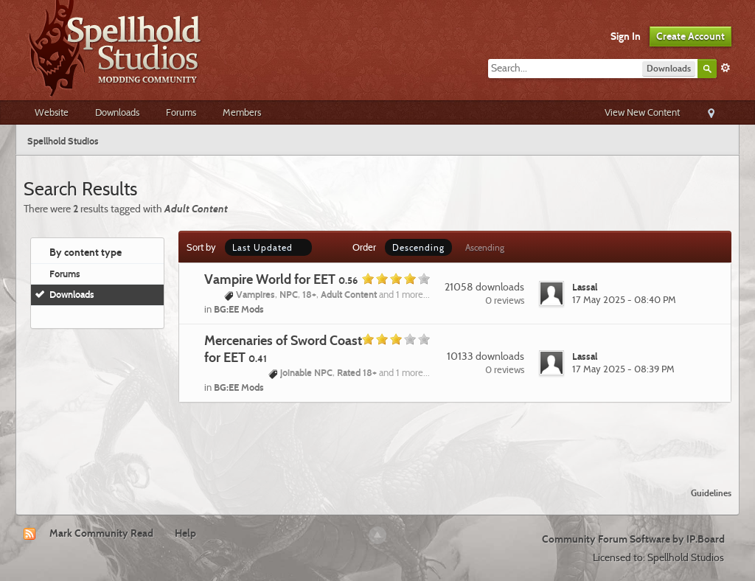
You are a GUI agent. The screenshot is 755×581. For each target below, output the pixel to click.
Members (242, 112)
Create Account (690, 36)
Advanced (725, 68)
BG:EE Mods (239, 309)
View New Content (642, 112)
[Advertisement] (377, 436)
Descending (418, 247)
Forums (181, 112)
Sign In (625, 36)
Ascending (484, 247)
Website (52, 112)
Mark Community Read (101, 533)
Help (185, 533)
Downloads (117, 112)
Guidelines (711, 492)
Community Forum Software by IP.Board (633, 539)
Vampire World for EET (281, 279)
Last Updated (268, 247)
